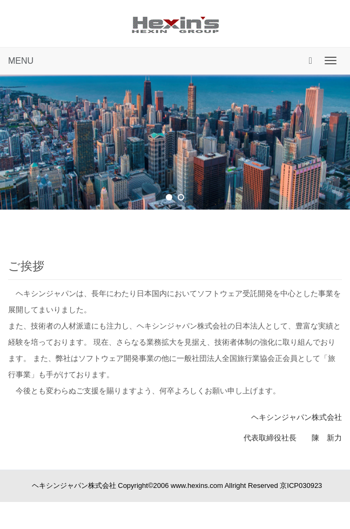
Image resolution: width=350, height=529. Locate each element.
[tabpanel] (175, 142)
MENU (20, 60)
